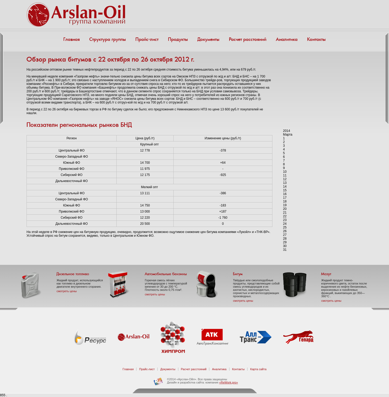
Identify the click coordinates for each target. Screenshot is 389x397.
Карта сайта (258, 369)
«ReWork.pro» (228, 382)
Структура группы (107, 39)
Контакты (316, 39)
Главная (71, 39)
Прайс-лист (146, 39)
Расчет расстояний (247, 39)
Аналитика (287, 39)
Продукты (178, 39)
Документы (208, 39)
